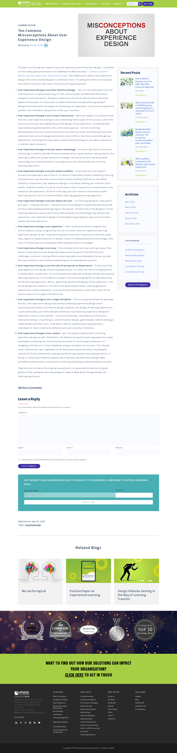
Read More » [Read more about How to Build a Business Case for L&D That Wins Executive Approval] (141, 95)
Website (119, 448)
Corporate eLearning (134, 272)
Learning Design (26, 25)
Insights (118, 4)
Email (70, 448)
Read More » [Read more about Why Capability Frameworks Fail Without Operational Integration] (141, 175)
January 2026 (131, 218)
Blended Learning (133, 261)
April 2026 (129, 202)
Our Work (106, 4)
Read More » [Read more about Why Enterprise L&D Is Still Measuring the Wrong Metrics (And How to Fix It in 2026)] (141, 122)
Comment (23, 412)
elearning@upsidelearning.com (32, 713)
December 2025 (132, 224)
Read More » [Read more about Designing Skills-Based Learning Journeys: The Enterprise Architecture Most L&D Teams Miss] (141, 151)
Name (21, 448)
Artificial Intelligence (134, 250)
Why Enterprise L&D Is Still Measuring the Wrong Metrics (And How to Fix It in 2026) (144, 108)
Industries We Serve (72, 4)
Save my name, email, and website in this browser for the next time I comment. (54, 460)
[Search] (140, 4)
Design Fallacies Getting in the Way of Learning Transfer (136, 595)
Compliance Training (134, 266)
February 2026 (131, 213)
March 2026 (130, 207)
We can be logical (34, 591)
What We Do (52, 4)
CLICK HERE (74, 675)
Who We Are (91, 4)
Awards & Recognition (135, 255)
